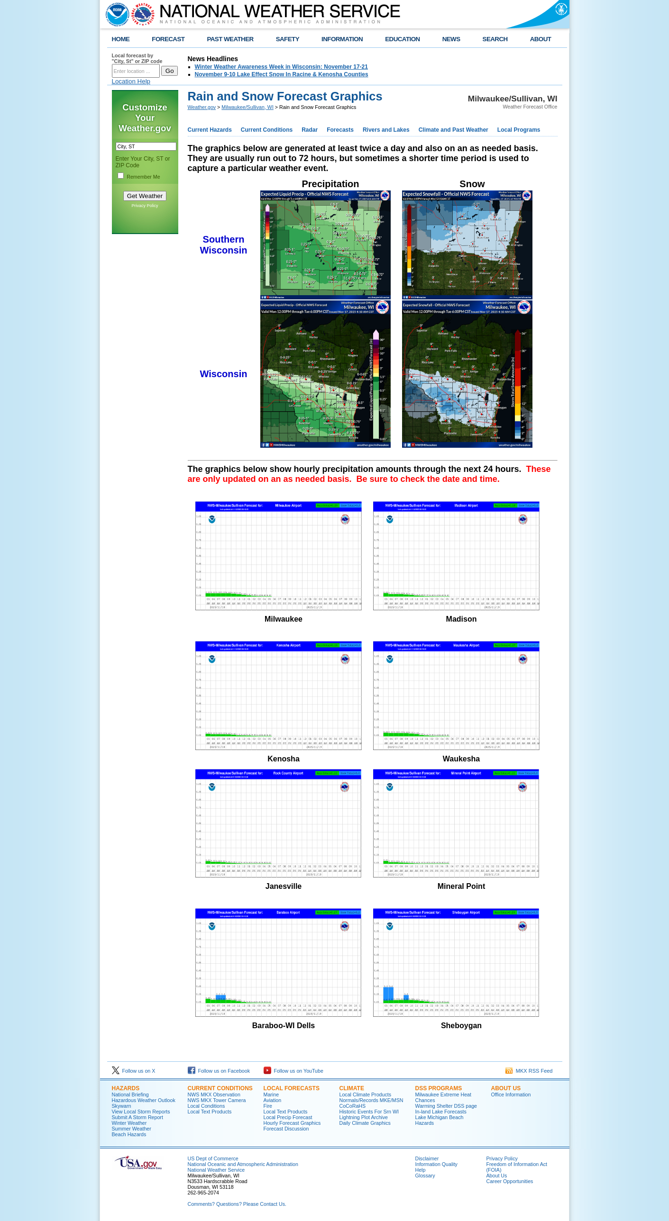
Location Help (131, 81)
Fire (268, 1106)
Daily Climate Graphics (365, 1123)
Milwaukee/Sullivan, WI (247, 107)
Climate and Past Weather (453, 130)
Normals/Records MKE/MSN (371, 1100)
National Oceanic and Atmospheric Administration (243, 1164)
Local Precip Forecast (288, 1117)
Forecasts (340, 130)
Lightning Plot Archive (363, 1117)
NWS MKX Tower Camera (217, 1100)
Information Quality (436, 1164)
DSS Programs (438, 1088)
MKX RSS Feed (529, 1071)
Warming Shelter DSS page (446, 1106)
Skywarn (121, 1106)
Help (420, 1170)
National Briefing (130, 1094)
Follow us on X (134, 1071)
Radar (310, 130)
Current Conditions (267, 130)
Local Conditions (206, 1106)
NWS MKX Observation (214, 1094)
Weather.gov (202, 107)
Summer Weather (131, 1128)
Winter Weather (129, 1123)
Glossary (425, 1175)
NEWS (451, 39)
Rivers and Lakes (386, 130)
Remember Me (143, 177)
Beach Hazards (129, 1134)
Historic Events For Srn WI (369, 1111)
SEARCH (495, 39)
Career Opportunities (509, 1181)
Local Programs (519, 130)
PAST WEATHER (230, 39)
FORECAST (168, 39)
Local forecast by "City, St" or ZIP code (137, 58)
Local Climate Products (365, 1094)
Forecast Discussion (286, 1128)
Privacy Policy (144, 205)
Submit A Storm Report (137, 1117)
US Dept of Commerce (213, 1158)
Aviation (273, 1100)
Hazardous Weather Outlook (143, 1100)
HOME (121, 39)
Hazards (126, 1088)
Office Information (511, 1094)
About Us (506, 1088)
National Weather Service (216, 1170)
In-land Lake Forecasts (441, 1111)
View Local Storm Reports (141, 1111)
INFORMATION (342, 39)
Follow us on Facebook (219, 1071)
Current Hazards (210, 130)
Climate (351, 1088)
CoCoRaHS (352, 1106)
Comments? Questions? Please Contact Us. (237, 1204)
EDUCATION (402, 39)
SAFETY (287, 39)
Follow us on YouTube (293, 1071)
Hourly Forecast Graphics (292, 1123)
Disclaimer (427, 1158)
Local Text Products (210, 1111)
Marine (271, 1094)
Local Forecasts (292, 1088)
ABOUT (540, 39)
